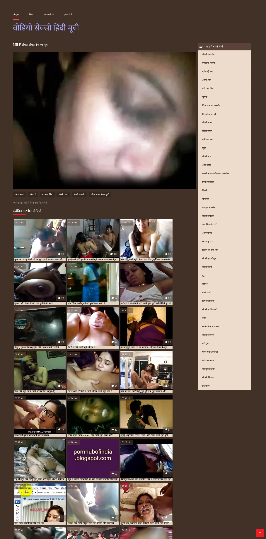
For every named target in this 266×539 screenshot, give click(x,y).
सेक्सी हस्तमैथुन (209, 258)
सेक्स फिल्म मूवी (41, 500)
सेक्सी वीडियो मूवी (81, 519)
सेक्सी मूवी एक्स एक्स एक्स (94, 502)
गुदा (203, 275)
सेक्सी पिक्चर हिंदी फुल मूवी (130, 500)
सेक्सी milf (207, 123)
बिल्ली (204, 191)
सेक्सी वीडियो (139, 519)
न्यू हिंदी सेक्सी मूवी (83, 498)
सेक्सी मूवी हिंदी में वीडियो (191, 504)
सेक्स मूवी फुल (48, 521)
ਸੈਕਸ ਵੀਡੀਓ (87, 530)
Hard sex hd (209, 114)
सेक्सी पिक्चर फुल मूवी (108, 500)
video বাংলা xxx (87, 524)
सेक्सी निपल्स (208, 377)
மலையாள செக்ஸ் (25, 527)
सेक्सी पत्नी (207, 131)
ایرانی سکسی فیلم (225, 519)
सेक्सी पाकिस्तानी (209, 309)
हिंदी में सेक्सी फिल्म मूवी (26, 533)
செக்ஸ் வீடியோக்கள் (198, 513)
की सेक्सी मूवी (156, 527)
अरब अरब (206, 165)
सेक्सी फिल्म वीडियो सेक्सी (171, 524)
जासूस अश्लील (208, 208)
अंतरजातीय (207, 233)
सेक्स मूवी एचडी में (57, 500)
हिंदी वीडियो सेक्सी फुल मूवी (237, 516)
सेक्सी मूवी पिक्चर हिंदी (190, 502)
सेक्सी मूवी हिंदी (100, 504)
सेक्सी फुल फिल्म (38, 502)
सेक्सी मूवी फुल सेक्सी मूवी (236, 502)
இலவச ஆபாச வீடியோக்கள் (206, 524)
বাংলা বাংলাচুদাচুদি (166, 521)
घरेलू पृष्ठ (16, 14)
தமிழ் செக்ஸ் (121, 519)
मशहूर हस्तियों (208, 369)
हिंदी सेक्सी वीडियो (130, 524)
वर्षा (204, 318)
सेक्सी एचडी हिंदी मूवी (89, 500)
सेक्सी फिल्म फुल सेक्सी (194, 500)
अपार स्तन (206, 80)
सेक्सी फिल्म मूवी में (213, 500)
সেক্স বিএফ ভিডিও (89, 516)
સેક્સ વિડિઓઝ (232, 521)
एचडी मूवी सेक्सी (47, 498)
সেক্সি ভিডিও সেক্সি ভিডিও (165, 519)
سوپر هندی (245, 519)
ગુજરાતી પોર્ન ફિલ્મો (107, 513)
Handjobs (207, 241)
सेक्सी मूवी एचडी (113, 502)
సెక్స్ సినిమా (121, 521)
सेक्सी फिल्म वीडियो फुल (232, 500)
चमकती (205, 199)
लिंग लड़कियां (208, 182)
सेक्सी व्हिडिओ (31, 521)
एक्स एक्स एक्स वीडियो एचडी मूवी (25, 498)
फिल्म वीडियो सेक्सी (64, 524)
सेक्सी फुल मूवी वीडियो (56, 502)
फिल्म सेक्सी (21, 519)
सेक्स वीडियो (216, 530)
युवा (204, 148)
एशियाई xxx (208, 72)
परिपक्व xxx (208, 140)
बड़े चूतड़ (206, 343)
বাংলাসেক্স (189, 519)
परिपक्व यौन (69, 516)
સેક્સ (90, 513)
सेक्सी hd (206, 157)
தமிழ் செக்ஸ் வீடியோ (194, 521)
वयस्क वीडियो (49, 14)
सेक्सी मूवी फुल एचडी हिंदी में (213, 502)
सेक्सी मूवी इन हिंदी (74, 502)
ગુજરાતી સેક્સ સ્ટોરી (54, 533)
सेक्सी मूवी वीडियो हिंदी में (60, 504)
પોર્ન (203, 516)
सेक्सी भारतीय (208, 55)
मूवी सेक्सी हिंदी (26, 500)
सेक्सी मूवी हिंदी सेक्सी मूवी (234, 504)
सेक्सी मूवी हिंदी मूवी (155, 504)
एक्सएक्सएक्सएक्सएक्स (26, 530)
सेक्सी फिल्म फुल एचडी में (173, 500)
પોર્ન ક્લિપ (148, 524)
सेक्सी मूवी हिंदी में (172, 504)
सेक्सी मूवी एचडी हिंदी (149, 502)
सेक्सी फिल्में (136, 521)
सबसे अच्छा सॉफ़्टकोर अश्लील (215, 174)
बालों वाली (206, 292)
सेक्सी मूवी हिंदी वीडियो (212, 504)
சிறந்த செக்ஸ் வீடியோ (45, 516)
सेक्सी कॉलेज (208, 335)
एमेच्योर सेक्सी (208, 63)
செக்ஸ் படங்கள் (67, 530)
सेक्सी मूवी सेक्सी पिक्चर (82, 504)
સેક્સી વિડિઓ (84, 527)
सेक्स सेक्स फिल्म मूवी (100, 195)
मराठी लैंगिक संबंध (171, 530)
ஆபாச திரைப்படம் (237, 527)
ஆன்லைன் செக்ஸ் (157, 516)
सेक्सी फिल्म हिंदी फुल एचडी (127, 516)
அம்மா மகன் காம (148, 530)
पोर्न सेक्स (216, 521)
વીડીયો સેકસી (66, 527)
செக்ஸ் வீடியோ (59, 519)
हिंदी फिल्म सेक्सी (108, 524)
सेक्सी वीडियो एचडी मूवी (22, 506)
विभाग (31, 14)
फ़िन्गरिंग (205, 386)
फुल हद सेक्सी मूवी (195, 498)
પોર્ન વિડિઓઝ (38, 519)
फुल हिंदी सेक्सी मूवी (230, 498)
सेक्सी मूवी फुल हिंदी (20, 504)
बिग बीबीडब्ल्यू (208, 301)
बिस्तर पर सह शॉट (210, 250)
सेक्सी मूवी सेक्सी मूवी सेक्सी (206, 527)
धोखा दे (33, 195)
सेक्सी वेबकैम (208, 216)
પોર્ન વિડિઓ (205, 519)
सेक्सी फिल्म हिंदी (41, 524)
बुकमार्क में (68, 14)
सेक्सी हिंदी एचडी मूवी (133, 513)
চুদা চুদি (106, 516)
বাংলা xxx (102, 530)
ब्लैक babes (208, 360)
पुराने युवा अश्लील (210, 352)
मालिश (205, 284)
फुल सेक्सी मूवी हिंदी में (138, 498)
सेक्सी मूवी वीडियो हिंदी (39, 504)
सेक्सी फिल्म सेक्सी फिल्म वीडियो (76, 521)
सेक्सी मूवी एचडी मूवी (131, 502)
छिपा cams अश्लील (211, 106)
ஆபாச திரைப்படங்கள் (131, 527)
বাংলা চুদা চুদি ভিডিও (226, 513)
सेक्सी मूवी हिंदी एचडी (117, 504)
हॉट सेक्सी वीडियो (104, 527)
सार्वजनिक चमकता (210, 326)
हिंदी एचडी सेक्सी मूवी (178, 527)
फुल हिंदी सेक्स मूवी (212, 498)
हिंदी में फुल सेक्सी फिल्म (60, 513)
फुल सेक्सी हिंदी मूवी (178, 498)
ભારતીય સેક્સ (47, 527)
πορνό (17, 521)
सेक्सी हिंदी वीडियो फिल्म (169, 513)
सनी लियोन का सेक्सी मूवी (185, 516)
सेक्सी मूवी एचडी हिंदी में (170, 502)
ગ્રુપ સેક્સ (48, 530)
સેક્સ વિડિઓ (104, 533)
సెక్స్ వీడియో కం (102, 519)
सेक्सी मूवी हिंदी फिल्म (136, 504)
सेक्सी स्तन (207, 267)
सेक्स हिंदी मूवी (72, 500)
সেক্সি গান (213, 516)
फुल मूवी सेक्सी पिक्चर (101, 498)
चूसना (204, 97)
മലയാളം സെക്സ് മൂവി (29, 513)
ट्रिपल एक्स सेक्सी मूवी (65, 498)
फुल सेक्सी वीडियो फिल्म (159, 498)
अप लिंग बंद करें (209, 225)
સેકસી (149, 521)
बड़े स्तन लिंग (207, 89)
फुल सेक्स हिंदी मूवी (119, 498)
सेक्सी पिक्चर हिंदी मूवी (152, 500)
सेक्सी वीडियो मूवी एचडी (238, 530)
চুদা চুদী (80, 513)
